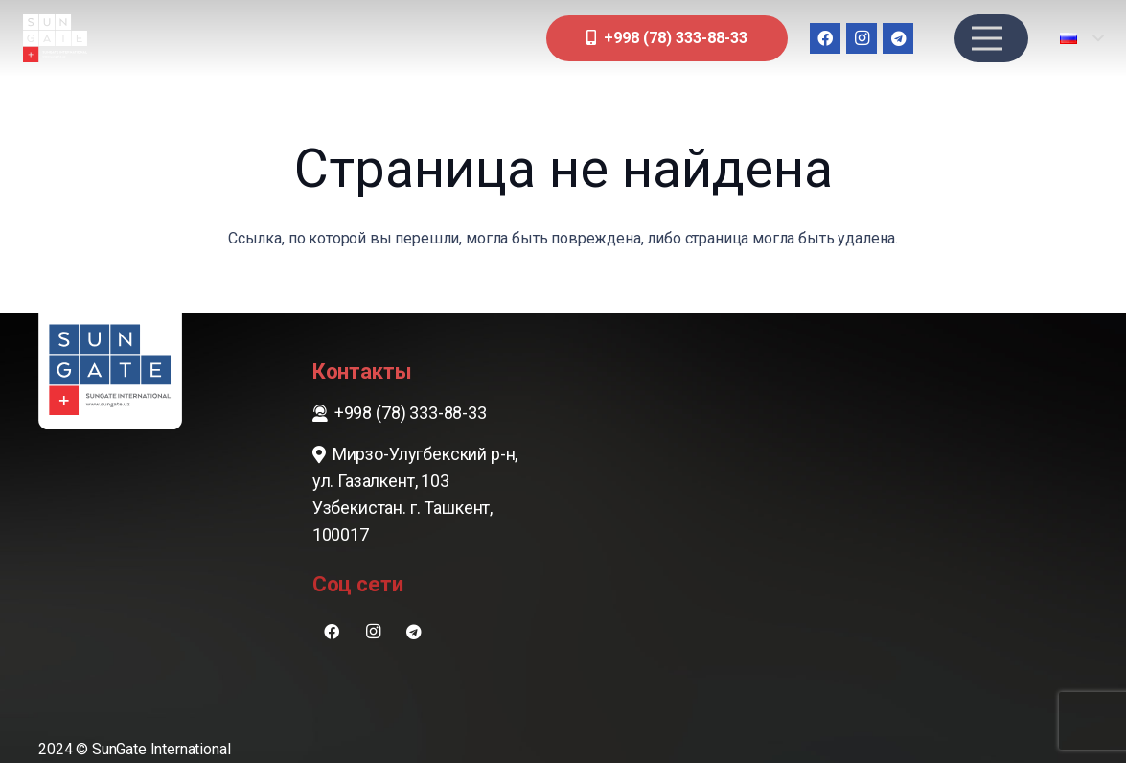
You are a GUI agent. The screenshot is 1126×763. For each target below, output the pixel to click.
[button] (1081, 38)
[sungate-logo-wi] (55, 38)
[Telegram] (898, 38)
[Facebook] (825, 38)
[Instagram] (861, 38)
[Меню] (987, 38)
